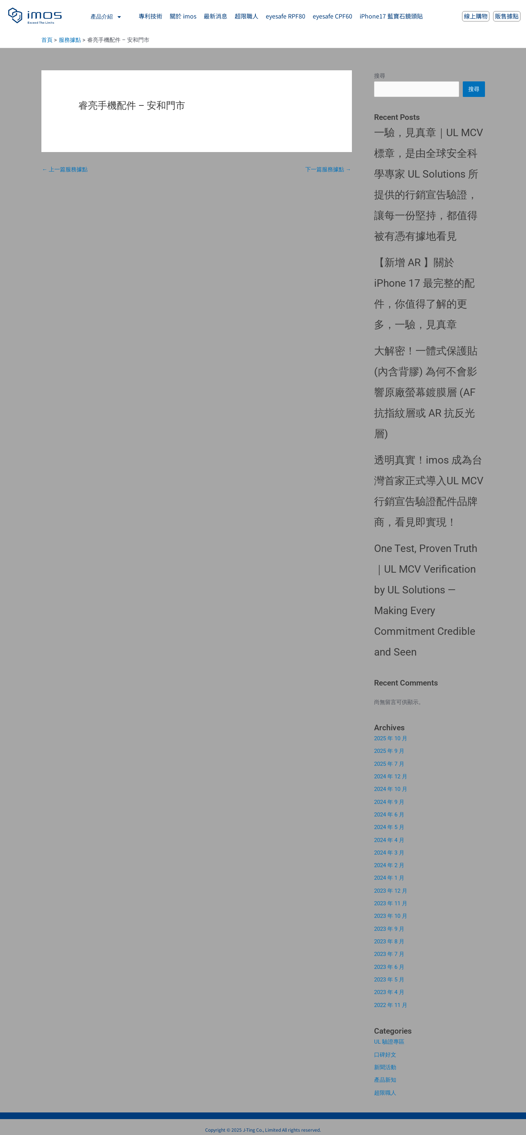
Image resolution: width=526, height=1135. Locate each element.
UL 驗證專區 (389, 1037)
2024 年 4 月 (389, 838)
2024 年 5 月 (389, 826)
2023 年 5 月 (389, 976)
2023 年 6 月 (389, 963)
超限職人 (385, 1087)
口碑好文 (385, 1050)
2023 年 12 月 (390, 888)
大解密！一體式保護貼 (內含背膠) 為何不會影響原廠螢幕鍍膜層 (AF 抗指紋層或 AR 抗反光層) (426, 392)
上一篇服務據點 (65, 169)
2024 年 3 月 (389, 851)
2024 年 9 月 (389, 801)
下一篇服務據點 (328, 169)
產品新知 (385, 1075)
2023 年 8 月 (389, 938)
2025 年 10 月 (390, 738)
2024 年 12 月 (390, 776)
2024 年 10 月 (390, 788)
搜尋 (379, 76)
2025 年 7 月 (389, 763)
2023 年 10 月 (390, 913)
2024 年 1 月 (389, 876)
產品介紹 (106, 16)
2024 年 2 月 (389, 863)
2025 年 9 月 (389, 751)
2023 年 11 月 (390, 900)
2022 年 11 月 (390, 1000)
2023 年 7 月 (389, 950)
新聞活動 (385, 1062)
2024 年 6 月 (389, 813)
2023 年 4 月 (389, 988)
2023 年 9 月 (389, 926)
